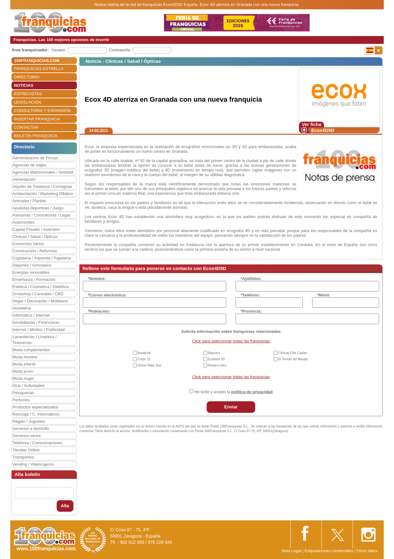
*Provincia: (251, 311)
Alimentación (23, 179)
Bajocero (214, 353)
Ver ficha (311, 124)
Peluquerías (23, 392)
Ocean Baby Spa (149, 365)
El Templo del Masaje (293, 359)
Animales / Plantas (29, 200)
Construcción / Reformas (34, 251)
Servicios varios (26, 435)
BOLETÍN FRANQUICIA (35, 135)
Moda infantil (23, 364)
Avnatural (144, 353)
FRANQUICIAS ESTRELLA (38, 68)
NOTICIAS (23, 85)
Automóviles (23, 222)
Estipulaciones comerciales (329, 550)
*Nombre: (97, 278)
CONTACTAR (26, 127)
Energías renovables (30, 272)
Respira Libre (217, 365)
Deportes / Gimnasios (31, 265)
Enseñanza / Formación (33, 279)
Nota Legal (291, 550)
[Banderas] (373, 50)
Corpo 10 (144, 359)
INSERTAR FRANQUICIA (37, 119)
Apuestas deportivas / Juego (37, 208)
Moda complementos (31, 349)
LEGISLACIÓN (27, 102)
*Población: (99, 311)
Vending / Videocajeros (33, 464)
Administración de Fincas (35, 158)
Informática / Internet (30, 315)
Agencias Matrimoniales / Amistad (42, 172)
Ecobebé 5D (216, 359)
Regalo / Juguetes (28, 421)
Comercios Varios (28, 243)
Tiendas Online (26, 450)
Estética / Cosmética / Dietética (40, 286)
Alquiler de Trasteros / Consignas (42, 186)
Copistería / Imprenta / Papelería (41, 258)
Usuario (58, 50)
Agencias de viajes (29, 165)
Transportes (23, 457)
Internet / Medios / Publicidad (38, 329)
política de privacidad (252, 391)
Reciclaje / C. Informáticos (35, 414)
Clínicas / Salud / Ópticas (35, 236)
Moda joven (22, 371)
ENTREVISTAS (28, 93)
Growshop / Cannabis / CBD (37, 293)
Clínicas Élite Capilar (292, 353)
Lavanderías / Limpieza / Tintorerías (34, 339)
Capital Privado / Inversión (36, 229)
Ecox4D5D (322, 130)
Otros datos (367, 550)
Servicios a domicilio (30, 428)
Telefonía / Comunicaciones (37, 442)
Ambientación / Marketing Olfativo (42, 193)
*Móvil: (324, 295)
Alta (65, 505)
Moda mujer (23, 378)
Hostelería (21, 308)
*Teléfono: (250, 295)
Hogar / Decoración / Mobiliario (40, 301)
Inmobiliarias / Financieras (35, 322)
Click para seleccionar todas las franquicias (231, 341)
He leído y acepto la (234, 391)
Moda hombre (24, 357)
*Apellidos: (251, 278)
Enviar (231, 406)
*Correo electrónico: (107, 295)
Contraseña (119, 50)
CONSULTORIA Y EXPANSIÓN (42, 110)
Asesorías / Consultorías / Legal (41, 215)
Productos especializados (35, 407)
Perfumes (21, 400)
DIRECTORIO (26, 77)
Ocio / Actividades (28, 385)
